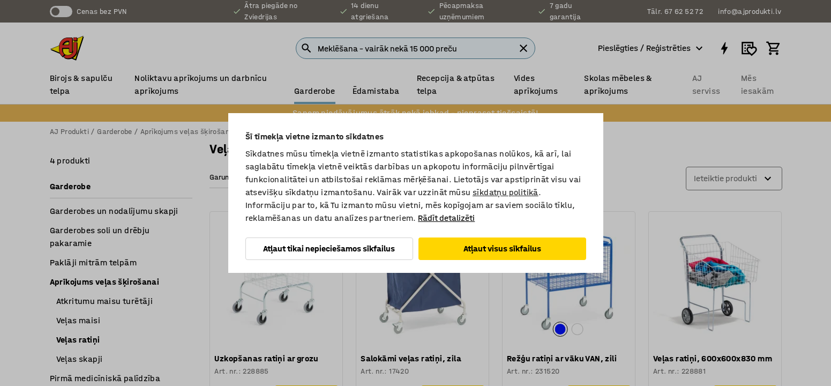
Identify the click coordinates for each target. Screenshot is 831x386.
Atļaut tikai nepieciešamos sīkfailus (329, 248)
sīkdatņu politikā (505, 192)
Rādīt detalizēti (446, 218)
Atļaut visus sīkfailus (502, 248)
